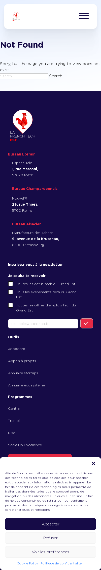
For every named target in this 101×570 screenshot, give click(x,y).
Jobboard (16, 349)
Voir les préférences (50, 552)
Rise (11, 433)
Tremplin (15, 421)
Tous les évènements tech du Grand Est (46, 294)
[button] (93, 463)
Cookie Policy (27, 563)
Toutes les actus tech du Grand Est (45, 284)
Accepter (50, 524)
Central (14, 408)
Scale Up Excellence (25, 445)
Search (55, 75)
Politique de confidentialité (61, 563)
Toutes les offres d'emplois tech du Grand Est (46, 307)
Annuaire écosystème (26, 385)
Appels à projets (22, 361)
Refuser (50, 538)
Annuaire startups (23, 373)
